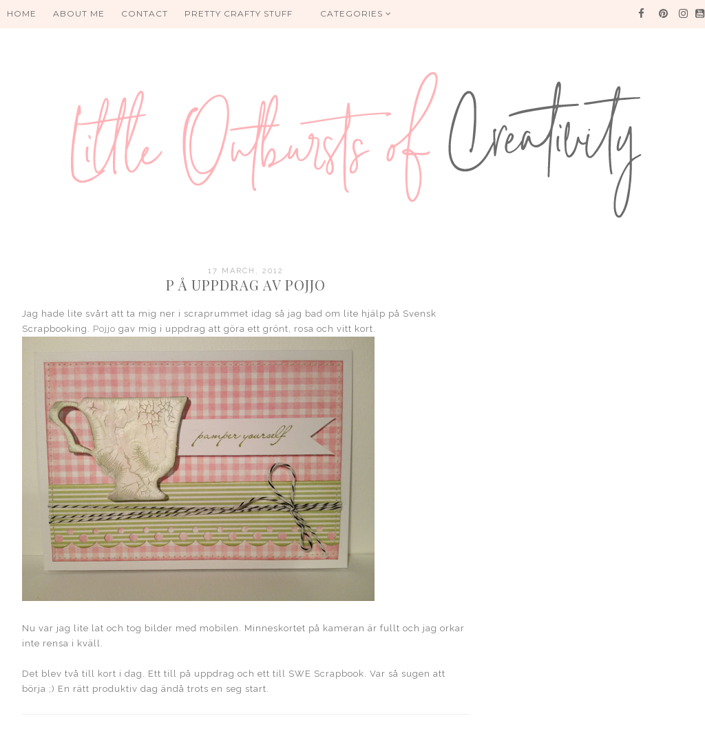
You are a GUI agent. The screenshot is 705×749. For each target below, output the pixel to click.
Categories (356, 13)
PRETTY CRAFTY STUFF (239, 13)
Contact (144, 13)
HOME (21, 13)
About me (79, 13)
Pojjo (105, 329)
